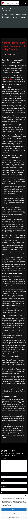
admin (4, 54)
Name (3, 474)
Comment (4, 458)
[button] (26, 515)
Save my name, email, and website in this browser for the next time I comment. (12, 495)
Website (3, 486)
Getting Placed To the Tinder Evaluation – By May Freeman (13, 46)
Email (3, 480)
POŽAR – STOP (8, 8)
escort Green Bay (10, 79)
